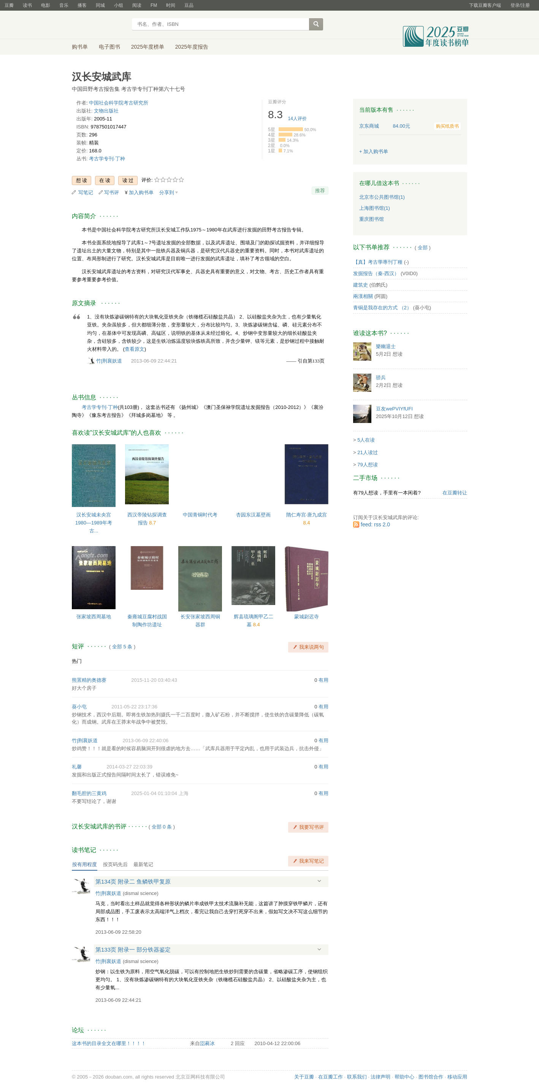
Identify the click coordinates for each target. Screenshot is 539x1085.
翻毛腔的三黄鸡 (89, 793)
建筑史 (360, 285)
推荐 (320, 190)
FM (154, 5)
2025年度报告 (191, 47)
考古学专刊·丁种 (107, 159)
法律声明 (380, 1077)
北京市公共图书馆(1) (382, 197)
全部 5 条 (122, 646)
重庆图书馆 (371, 219)
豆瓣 (9, 5)
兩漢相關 (363, 296)
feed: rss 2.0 (375, 524)
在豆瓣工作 (330, 1077)
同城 (100, 5)
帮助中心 (404, 1077)
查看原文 (134, 349)
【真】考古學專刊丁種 (378, 262)
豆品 (188, 5)
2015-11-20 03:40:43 (154, 680)
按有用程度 (84, 864)
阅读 (136, 5)
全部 (423, 247)
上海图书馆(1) (374, 208)
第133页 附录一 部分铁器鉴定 (133, 949)
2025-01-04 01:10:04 (154, 793)
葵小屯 (79, 707)
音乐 (63, 5)
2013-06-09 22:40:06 (146, 740)
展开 (319, 881)
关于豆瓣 (304, 1077)
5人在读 (366, 440)
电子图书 (109, 47)
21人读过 (367, 452)
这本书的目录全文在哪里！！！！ (109, 1043)
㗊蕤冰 (207, 1043)
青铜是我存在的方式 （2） (382, 307)
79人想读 (367, 464)
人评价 (297, 118)
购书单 (80, 47)
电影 (45, 5)
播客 (82, 5)
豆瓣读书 (99, 25)
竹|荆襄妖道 (109, 361)
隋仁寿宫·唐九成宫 (306, 515)
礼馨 (77, 767)
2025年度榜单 (147, 47)
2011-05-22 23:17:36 (134, 707)
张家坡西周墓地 (93, 616)
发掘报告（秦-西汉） (376, 273)
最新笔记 (143, 864)
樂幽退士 (386, 346)
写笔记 (85, 192)
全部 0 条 (162, 827)
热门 (77, 661)
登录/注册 (520, 5)
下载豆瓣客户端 (485, 5)
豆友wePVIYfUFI (394, 409)
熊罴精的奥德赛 (89, 680)
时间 (170, 5)
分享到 (166, 192)
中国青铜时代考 (200, 515)
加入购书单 (141, 192)
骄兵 (381, 377)
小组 (118, 5)
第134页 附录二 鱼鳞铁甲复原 (133, 881)
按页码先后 (115, 864)
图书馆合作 (431, 1077)
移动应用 (457, 1077)
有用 (323, 680)
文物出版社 (106, 111)
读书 (27, 5)
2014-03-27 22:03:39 (129, 767)
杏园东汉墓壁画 (253, 515)
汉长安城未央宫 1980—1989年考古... (93, 523)
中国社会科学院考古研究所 (118, 103)
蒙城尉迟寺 (306, 616)
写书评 (111, 192)
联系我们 (357, 1077)
